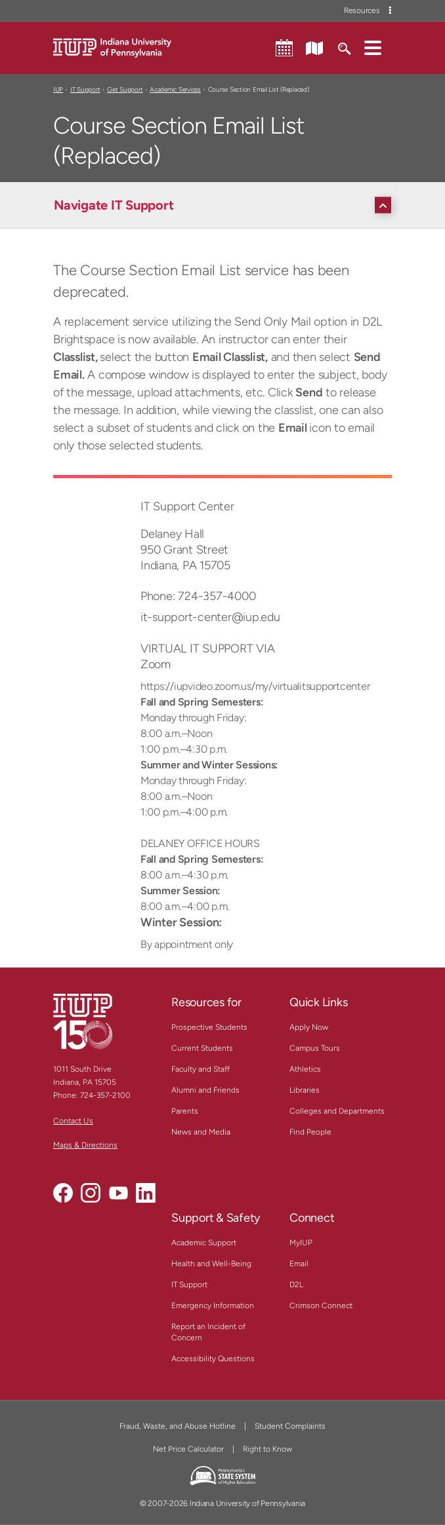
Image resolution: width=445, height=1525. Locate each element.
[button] (372, 47)
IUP (58, 89)
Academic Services (175, 89)
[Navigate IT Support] (225, 205)
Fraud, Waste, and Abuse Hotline (177, 1426)
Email (298, 1263)
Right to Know (267, 1449)
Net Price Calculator (188, 1449)
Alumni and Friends (205, 1090)
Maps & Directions (85, 1145)
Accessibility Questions (213, 1358)
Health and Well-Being (211, 1263)
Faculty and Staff (200, 1069)
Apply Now (308, 1027)
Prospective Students (209, 1027)
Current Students (202, 1048)
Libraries (304, 1090)
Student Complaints (290, 1426)
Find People (310, 1132)
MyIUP (300, 1242)
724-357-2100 (105, 1095)
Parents (184, 1111)
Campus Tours (314, 1048)
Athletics (305, 1069)
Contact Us (73, 1120)
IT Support (85, 89)
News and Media (200, 1132)
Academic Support (203, 1242)
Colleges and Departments (337, 1111)
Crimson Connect (320, 1305)
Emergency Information (212, 1305)
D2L (296, 1284)
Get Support (124, 89)
